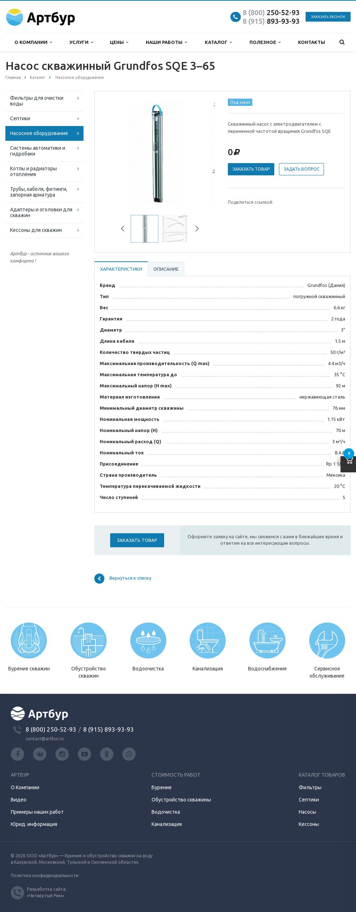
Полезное (264, 42)
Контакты (311, 42)
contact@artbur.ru (45, 738)
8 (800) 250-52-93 (51, 729)
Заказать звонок (328, 17)
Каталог (218, 42)
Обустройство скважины (181, 800)
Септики (20, 118)
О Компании (25, 787)
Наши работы (166, 42)
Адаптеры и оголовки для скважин (41, 212)
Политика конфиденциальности (44, 875)
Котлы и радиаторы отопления (33, 171)
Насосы (307, 812)
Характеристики (121, 268)
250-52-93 (271, 12)
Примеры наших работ (37, 812)
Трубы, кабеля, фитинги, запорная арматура (38, 192)
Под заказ (240, 102)
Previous (125, 229)
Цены (119, 42)
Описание (166, 268)
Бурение (162, 787)
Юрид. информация (34, 824)
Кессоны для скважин (36, 230)
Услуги (81, 42)
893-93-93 (271, 21)
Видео (18, 800)
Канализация (167, 824)
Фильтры (310, 787)
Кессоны (309, 824)
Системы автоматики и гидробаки (37, 151)
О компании (33, 42)
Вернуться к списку (122, 579)
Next (195, 229)
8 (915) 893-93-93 (108, 729)
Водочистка (166, 812)
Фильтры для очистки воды (36, 101)
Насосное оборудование (39, 133)
